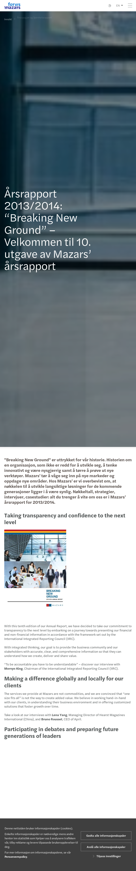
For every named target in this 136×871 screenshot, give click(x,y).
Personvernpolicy (16, 857)
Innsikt (8, 19)
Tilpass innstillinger (106, 856)
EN (118, 5)
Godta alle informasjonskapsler (106, 835)
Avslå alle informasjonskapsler (106, 847)
